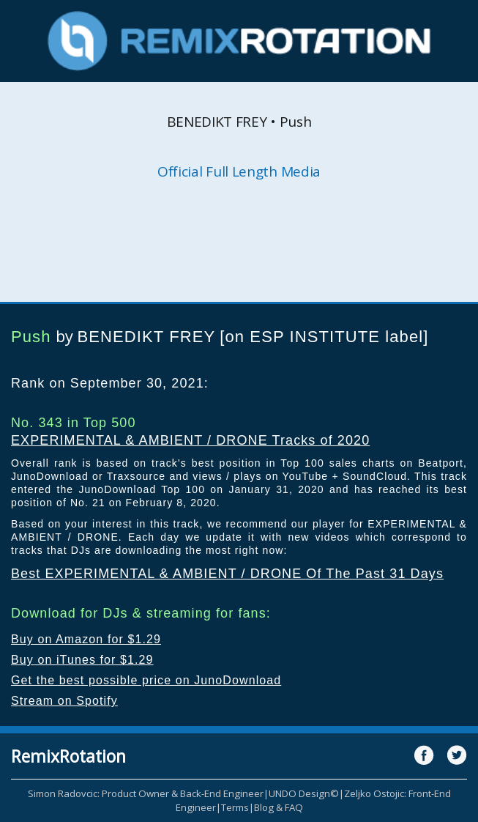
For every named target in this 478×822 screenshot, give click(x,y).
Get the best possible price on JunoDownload (146, 680)
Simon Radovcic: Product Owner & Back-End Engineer (146, 793)
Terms (235, 807)
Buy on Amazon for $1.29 (86, 639)
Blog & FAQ (278, 807)
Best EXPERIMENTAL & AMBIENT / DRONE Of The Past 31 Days (227, 573)
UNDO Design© (304, 793)
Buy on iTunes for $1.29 (82, 659)
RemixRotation (68, 756)
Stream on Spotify (64, 701)
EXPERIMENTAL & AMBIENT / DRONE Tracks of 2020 (190, 440)
